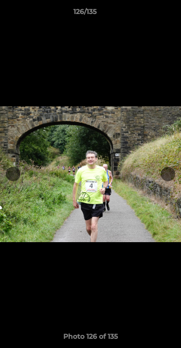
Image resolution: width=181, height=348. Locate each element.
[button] (146, 14)
